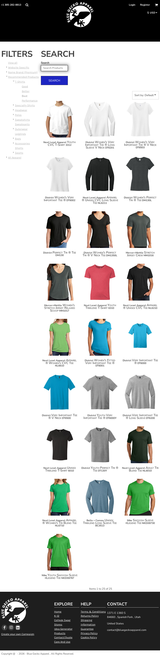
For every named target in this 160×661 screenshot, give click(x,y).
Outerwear (21, 129)
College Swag (62, 620)
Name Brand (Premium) (23, 72)
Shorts (19, 148)
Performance (30, 100)
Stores (58, 624)
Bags (18, 138)
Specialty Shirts (25, 105)
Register (145, 4)
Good (25, 86)
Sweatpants (22, 124)
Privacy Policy (89, 633)
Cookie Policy (89, 637)
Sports (19, 152)
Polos (18, 114)
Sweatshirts (22, 119)
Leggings (20, 133)
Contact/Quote (63, 637)
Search (45, 63)
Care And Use (62, 641)
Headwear (21, 110)
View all (12, 62)
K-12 (56, 615)
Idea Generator (63, 628)
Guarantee (87, 628)
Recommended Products (23, 76)
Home (57, 611)
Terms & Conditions (93, 611)
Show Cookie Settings (80, 659)
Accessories (22, 143)
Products (59, 633)
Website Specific (18, 67)
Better (25, 91)
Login (132, 4)
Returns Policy (90, 615)
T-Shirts (20, 81)
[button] (26, 4)
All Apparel (14, 157)
